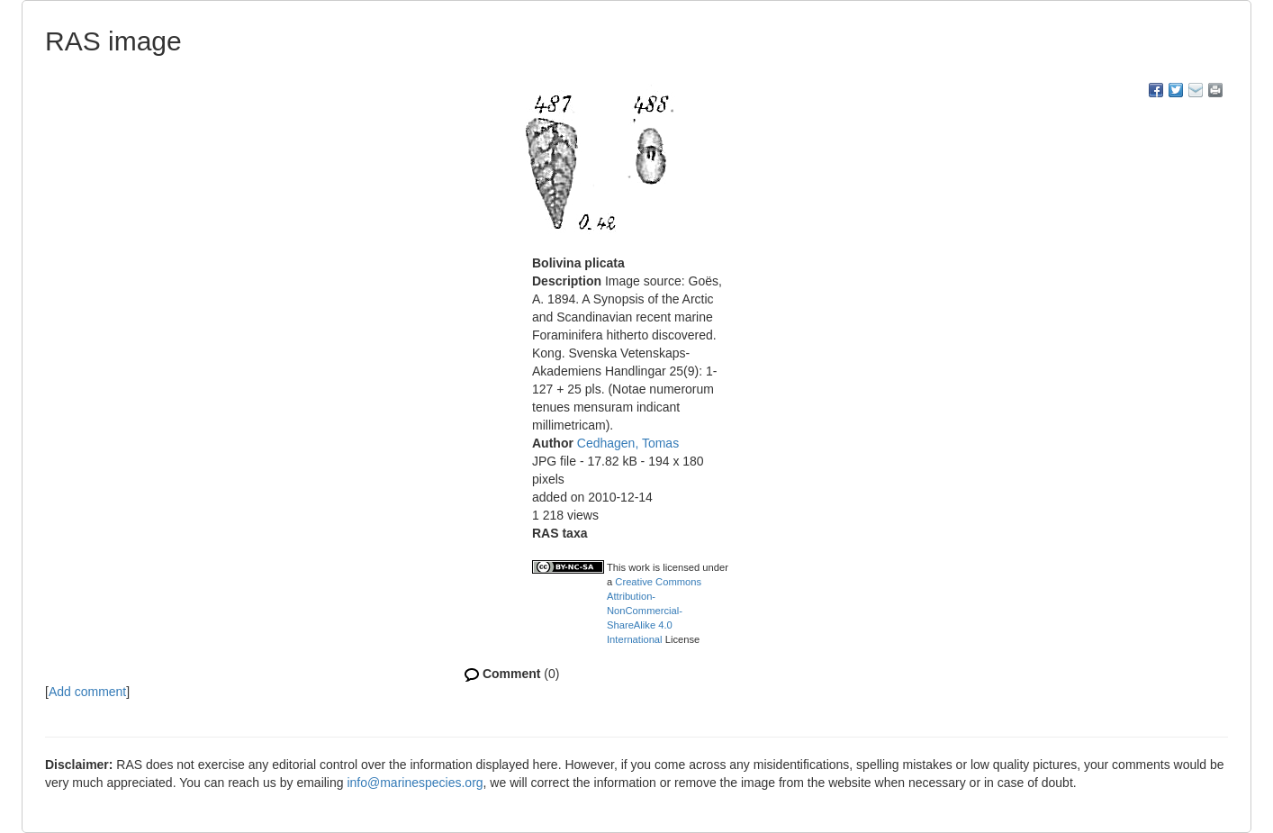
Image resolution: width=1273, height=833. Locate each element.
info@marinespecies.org (415, 782)
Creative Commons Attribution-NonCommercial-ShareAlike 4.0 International (654, 610)
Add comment (87, 691)
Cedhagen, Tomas (628, 443)
